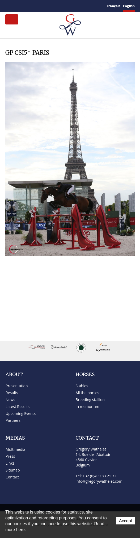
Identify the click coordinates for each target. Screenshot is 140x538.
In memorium (87, 406)
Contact (14, 6)
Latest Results (17, 406)
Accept (125, 521)
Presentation (17, 385)
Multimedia (15, 449)
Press (10, 456)
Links (10, 463)
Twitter (34, 5)
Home (7, 5)
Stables (82, 385)
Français (114, 6)
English (129, 6)
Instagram (46, 5)
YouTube (39, 5)
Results (12, 392)
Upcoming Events (21, 413)
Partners (13, 420)
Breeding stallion (90, 399)
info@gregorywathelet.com (99, 481)
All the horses (87, 392)
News (10, 399)
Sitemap (21, 6)
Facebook (28, 5)
